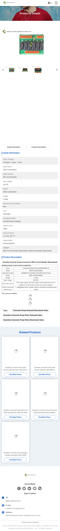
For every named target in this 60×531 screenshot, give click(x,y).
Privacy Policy (26, 522)
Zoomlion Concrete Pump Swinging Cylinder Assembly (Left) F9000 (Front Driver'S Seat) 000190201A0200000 (15, 454)
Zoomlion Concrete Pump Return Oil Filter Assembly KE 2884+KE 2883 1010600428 (15, 411)
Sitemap (35, 522)
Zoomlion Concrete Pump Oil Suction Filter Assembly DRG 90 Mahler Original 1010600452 (44, 411)
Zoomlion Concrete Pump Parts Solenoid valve (22, 315)
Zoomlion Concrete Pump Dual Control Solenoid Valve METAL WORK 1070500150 (44, 369)
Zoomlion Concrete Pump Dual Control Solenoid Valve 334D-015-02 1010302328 (15, 369)
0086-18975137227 (13, 501)
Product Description (38, 147)
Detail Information (13, 147)
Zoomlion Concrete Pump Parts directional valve (23, 320)
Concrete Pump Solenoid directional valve (30, 310)
